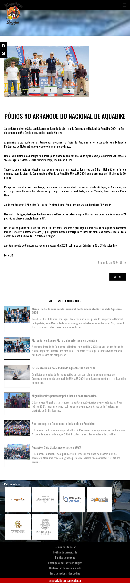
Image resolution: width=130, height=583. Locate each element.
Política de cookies (65, 558)
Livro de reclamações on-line (65, 573)
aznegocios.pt (74, 581)
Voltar (118, 277)
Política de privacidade (65, 552)
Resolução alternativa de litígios (65, 563)
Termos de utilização (65, 547)
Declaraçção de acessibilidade (65, 568)
